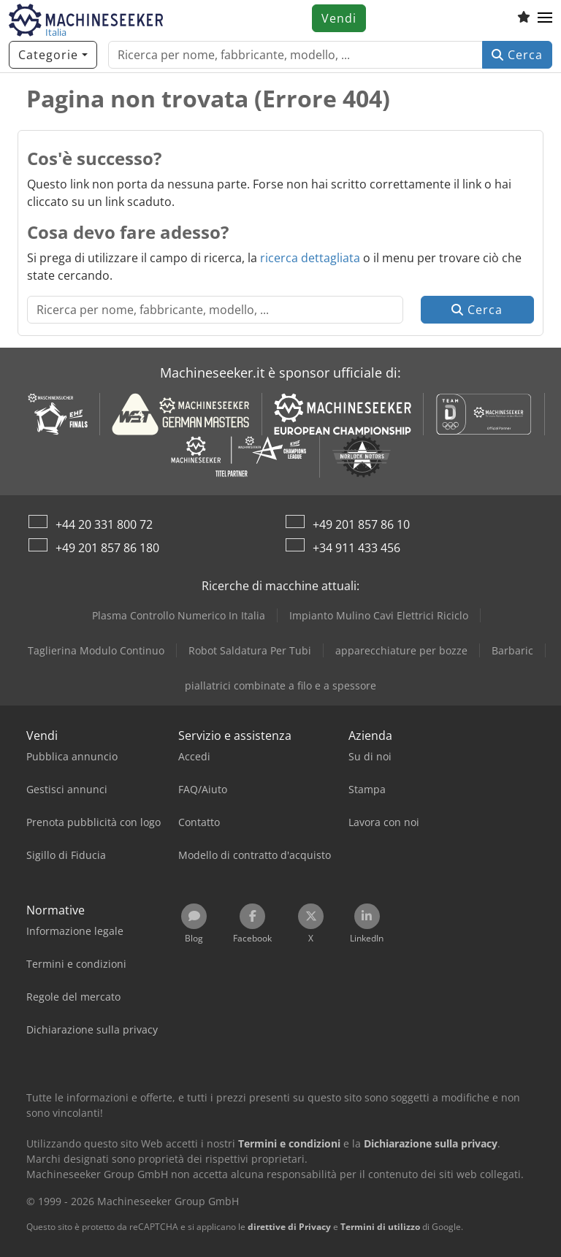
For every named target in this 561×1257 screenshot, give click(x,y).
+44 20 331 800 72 (104, 524)
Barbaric (512, 650)
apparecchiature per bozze (401, 650)
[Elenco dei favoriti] (523, 18)
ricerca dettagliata (310, 258)
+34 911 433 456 (356, 548)
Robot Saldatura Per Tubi (249, 650)
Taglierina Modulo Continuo (96, 650)
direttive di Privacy (289, 1226)
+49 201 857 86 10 (361, 524)
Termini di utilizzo (380, 1226)
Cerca (517, 55)
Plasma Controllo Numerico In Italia (178, 615)
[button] (545, 18)
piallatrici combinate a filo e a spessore (280, 685)
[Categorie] (53, 55)
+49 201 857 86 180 (107, 548)
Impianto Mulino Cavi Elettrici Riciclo (378, 615)
